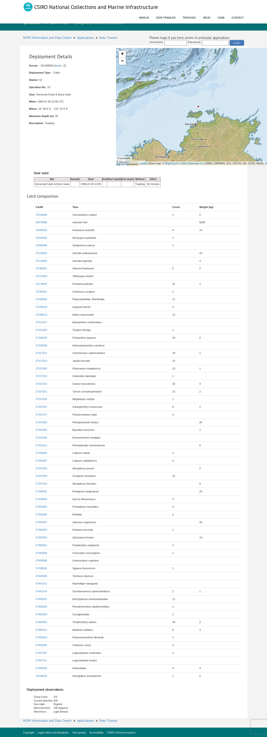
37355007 (41, 522)
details (58, 65)
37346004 (41, 452)
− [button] (122, 61)
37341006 (41, 437)
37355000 (41, 514)
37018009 (41, 214)
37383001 (41, 545)
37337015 (41, 376)
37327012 (41, 353)
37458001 (41, 599)
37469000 (41, 668)
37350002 (41, 506)
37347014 (41, 483)
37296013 (41, 314)
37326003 (41, 337)
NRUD (206, 17)
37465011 (41, 629)
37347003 (41, 468)
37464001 (41, 622)
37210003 (41, 276)
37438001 (41, 568)
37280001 (41, 291)
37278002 (41, 283)
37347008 (41, 475)
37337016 (41, 383)
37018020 (41, 675)
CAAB (220, 17)
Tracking (189, 17)
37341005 (41, 429)
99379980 (41, 222)
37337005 (41, 368)
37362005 (41, 529)
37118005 (41, 260)
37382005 (41, 537)
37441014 (41, 591)
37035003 (41, 230)
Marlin (144, 17)
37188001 (41, 268)
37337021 (41, 391)
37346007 (41, 460)
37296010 (41, 307)
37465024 (41, 637)
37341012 (41, 445)
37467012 (41, 660)
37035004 (41, 237)
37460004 (41, 606)
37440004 (41, 576)
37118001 (41, 253)
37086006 (41, 245)
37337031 (41, 406)
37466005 (41, 645)
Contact (238, 17)
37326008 (41, 345)
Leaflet (143, 163)
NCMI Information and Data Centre (47, 37)
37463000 (41, 614)
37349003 (41, 499)
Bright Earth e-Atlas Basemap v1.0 (185, 163)
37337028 (41, 399)
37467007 (41, 652)
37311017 (41, 322)
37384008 (41, 553)
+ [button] (122, 54)
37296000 (41, 299)
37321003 (41, 330)
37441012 (41, 583)
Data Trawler (165, 17)
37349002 (41, 491)
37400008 (41, 560)
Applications (85, 37)
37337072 (41, 414)
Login (236, 42)
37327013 (41, 360)
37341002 (41, 422)
